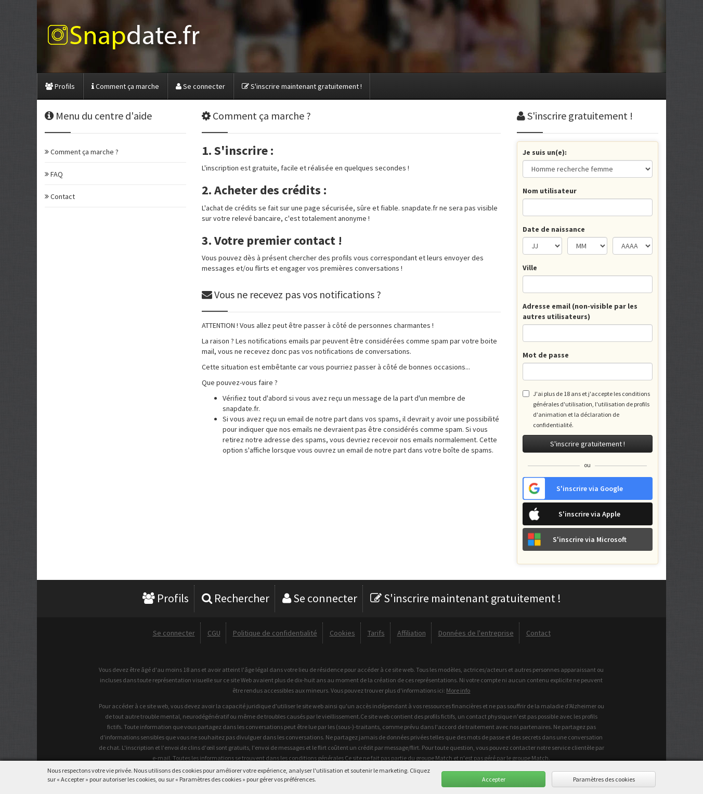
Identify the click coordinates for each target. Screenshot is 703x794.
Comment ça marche (125, 86)
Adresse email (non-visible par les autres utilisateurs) (580, 311)
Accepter (493, 779)
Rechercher (235, 598)
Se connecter (200, 86)
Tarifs (376, 633)
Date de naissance (554, 229)
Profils (60, 86)
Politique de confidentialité (275, 633)
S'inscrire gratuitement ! (587, 443)
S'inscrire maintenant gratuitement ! (302, 86)
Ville (530, 267)
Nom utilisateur (550, 190)
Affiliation (411, 633)
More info (458, 690)
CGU (213, 633)
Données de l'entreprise (476, 633)
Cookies (342, 633)
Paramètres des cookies (604, 779)
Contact (538, 633)
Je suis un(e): (545, 152)
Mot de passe (546, 355)
